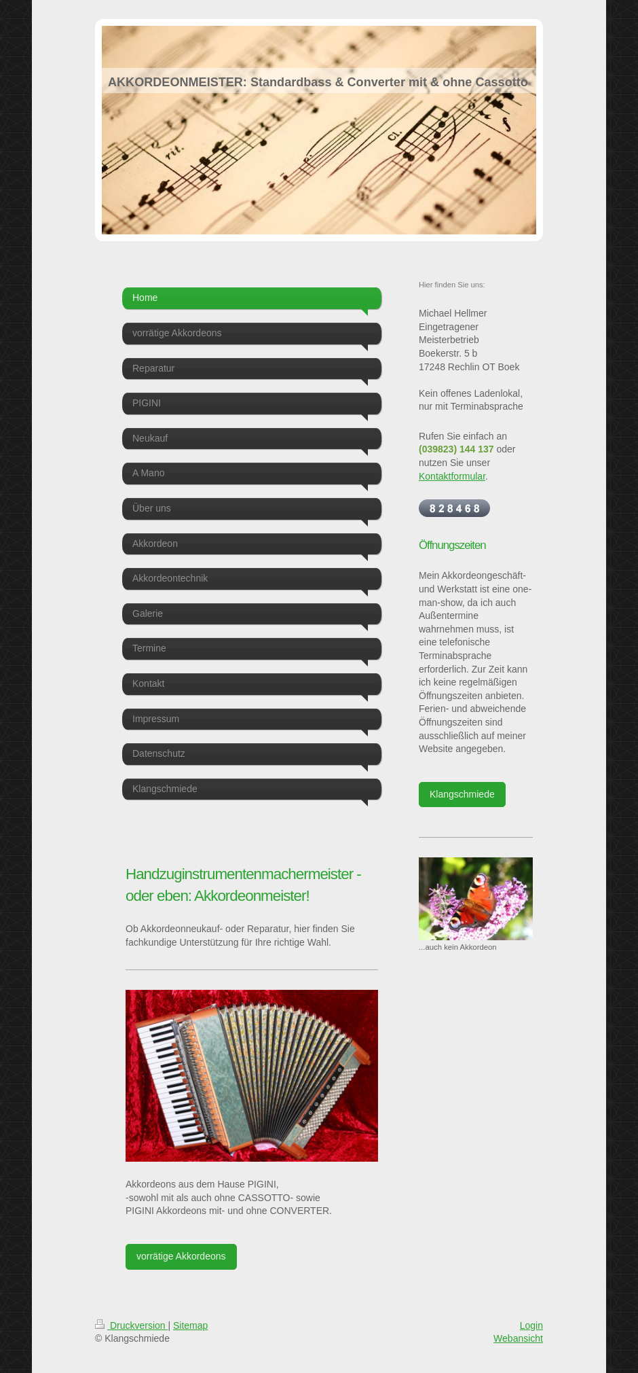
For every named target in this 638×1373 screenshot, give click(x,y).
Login (531, 1325)
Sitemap (190, 1325)
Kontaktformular (452, 476)
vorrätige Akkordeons (181, 1256)
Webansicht (518, 1338)
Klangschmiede (462, 794)
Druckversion (131, 1325)
